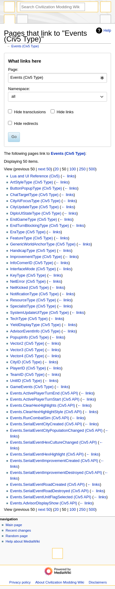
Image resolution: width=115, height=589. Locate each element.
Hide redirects (26, 124)
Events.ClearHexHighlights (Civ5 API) (42, 405)
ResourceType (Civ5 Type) (33, 300)
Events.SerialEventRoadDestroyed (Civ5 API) (49, 491)
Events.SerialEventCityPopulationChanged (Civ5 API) (56, 430)
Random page (17, 536)
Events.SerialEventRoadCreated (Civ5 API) (47, 484)
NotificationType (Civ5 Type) (34, 294)
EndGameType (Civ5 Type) (33, 219)
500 (92, 169)
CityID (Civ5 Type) (26, 362)
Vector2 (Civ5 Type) (27, 343)
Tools (105, 20)
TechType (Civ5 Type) (29, 319)
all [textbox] (13, 96)
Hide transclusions (30, 112)
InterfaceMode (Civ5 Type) (33, 269)
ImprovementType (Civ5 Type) (36, 257)
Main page (14, 525)
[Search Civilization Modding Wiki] (52, 7)
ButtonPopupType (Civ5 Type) (36, 188)
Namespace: (19, 89)
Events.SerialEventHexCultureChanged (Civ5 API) (53, 442)
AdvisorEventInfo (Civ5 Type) (35, 331)
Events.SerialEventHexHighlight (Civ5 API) (47, 454)
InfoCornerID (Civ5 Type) (31, 263)
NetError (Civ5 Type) (28, 281)
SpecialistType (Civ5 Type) (33, 306)
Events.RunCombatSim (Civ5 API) (39, 418)
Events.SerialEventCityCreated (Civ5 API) (46, 424)
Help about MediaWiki (23, 541)
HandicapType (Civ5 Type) (33, 251)
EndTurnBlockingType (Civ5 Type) (39, 226)
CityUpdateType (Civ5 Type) (34, 207)
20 (56, 169)
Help (102, 30)
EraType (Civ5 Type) (27, 232)
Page (9, 20)
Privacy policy (20, 582)
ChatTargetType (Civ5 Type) (34, 195)
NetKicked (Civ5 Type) (29, 287)
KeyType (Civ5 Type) (28, 275)
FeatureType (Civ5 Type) (31, 238)
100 (72, 169)
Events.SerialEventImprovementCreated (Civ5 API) (54, 461)
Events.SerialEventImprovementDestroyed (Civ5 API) (56, 473)
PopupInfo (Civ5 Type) (29, 337)
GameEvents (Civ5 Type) (32, 387)
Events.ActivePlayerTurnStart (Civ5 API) (44, 399)
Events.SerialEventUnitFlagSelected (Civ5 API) (50, 497)
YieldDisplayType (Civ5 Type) (35, 325)
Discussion (22, 20)
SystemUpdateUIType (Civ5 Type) (39, 313)
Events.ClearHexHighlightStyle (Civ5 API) (46, 412)
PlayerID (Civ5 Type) (28, 368)
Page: (13, 69)
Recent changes (18, 530)
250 (82, 169)
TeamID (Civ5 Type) (27, 375)
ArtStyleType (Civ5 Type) (31, 182)
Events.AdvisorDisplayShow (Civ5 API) (43, 503)
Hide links (65, 112)
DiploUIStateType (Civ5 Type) (35, 213)
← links (68, 176)
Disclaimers (98, 582)
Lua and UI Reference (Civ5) (35, 176)
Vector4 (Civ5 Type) (27, 356)
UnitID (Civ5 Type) (26, 381)
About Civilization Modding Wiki (59, 582)
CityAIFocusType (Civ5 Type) (35, 201)
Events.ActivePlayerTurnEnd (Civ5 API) (44, 393)
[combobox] (57, 78)
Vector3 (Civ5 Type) (27, 350)
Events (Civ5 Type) (25, 46)
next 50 (44, 169)
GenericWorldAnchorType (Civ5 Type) (42, 244)
